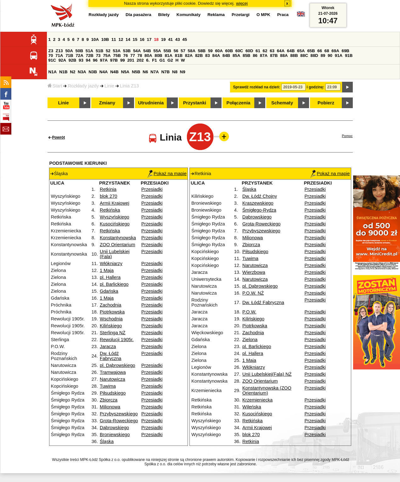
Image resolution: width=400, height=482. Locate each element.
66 (319, 50)
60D (249, 50)
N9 (182, 71)
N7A (154, 71)
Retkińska (110, 210)
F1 (154, 60)
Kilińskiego (111, 325)
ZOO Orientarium (117, 244)
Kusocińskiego (115, 223)
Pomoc (347, 136)
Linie (109, 85)
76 (125, 55)
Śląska (107, 441)
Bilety (164, 14)
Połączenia (239, 102)
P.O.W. (249, 311)
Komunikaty (188, 14)
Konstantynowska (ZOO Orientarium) (266, 390)
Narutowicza (112, 379)
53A (117, 50)
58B (202, 50)
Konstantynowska (118, 237)
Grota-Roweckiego (119, 420)
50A (69, 50)
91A (338, 55)
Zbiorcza (108, 399)
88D (314, 55)
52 (108, 50)
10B (105, 39)
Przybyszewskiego (119, 413)
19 (163, 39)
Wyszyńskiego (114, 216)
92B (72, 60)
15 (135, 39)
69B (345, 50)
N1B (63, 71)
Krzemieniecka (257, 399)
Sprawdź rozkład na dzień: (256, 87)
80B (158, 55)
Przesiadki (152, 189)
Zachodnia (110, 304)
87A (264, 55)
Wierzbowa (253, 272)
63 (272, 50)
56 (176, 50)
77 (132, 55)
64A (281, 50)
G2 (170, 60)
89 (323, 55)
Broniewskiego (115, 434)
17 (149, 39)
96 (95, 60)
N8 (174, 71)
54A (137, 50)
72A (79, 55)
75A (106, 55)
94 (88, 60)
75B (117, 55)
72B (89, 55)
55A (157, 50)
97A (104, 60)
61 (258, 50)
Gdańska (109, 291)
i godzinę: (315, 87)
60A (219, 50)
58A (191, 50)
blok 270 (108, 196)
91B (348, 55)
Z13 (59, 50)
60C (239, 50)
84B (226, 55)
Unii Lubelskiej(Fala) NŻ (266, 374)
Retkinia (108, 189)
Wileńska (251, 406)
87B (274, 55)
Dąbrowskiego (114, 427)
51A (89, 50)
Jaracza (108, 346)
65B (311, 50)
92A (62, 60)
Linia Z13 (129, 85)
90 (330, 55)
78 (140, 55)
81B (179, 55)
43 (177, 39)
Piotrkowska (112, 311)
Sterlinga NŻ (112, 332)
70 (50, 55)
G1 (162, 60)
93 (81, 60)
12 (120, 39)
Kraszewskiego (257, 203)
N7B (165, 71)
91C (52, 60)
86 (255, 55)
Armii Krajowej (114, 203)
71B (69, 55)
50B (79, 50)
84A (216, 55)
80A (148, 55)
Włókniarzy (111, 263)
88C (304, 55)
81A (168, 55)
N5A (125, 71)
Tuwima (108, 386)
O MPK (263, 14)
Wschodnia (111, 318)
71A (59, 55)
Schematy (282, 102)
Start (55, 85)
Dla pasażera (138, 14)
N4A (103, 71)
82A (189, 55)
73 (98, 55)
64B (291, 50)
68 (326, 50)
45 (184, 39)
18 (156, 39)
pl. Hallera (110, 277)
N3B (92, 71)
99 (122, 60)
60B (229, 50)
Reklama (216, 14)
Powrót (58, 137)
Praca (283, 14)
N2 (72, 71)
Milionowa (110, 406)
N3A (82, 71)
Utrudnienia (151, 102)
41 (170, 39)
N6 (145, 71)
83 (207, 55)
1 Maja (107, 270)
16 (142, 39)
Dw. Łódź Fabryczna (110, 356)
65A (301, 50)
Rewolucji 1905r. (117, 339)
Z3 (51, 50)
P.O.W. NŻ (253, 293)
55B (167, 50)
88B (294, 55)
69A (335, 50)
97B (114, 60)
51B (99, 50)
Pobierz (326, 102)
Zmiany (107, 102)
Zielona (249, 339)
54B (147, 50)
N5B (136, 71)
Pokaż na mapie (167, 173)
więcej (242, 3)
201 (130, 60)
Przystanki (194, 102)
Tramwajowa (113, 372)
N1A (52, 71)
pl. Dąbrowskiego (117, 365)
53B (127, 50)
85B (246, 55)
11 (113, 39)
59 (210, 50)
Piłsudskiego (113, 393)
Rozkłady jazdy (83, 85)
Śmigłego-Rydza (259, 210)
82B (199, 55)
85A (236, 55)
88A (284, 55)
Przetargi (241, 14)
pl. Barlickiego (114, 284)
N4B (114, 71)
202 (140, 60)
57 (183, 50)
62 (265, 50)
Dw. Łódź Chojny (259, 196)
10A (95, 39)
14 (128, 39)
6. (147, 60)
